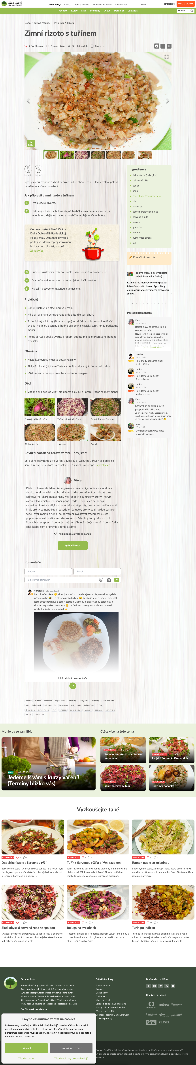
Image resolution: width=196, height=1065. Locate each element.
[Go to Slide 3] (82, 155)
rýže (27, 705)
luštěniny (95, 701)
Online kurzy (101, 993)
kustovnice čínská (66, 705)
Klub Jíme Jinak (103, 1000)
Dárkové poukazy (104, 1019)
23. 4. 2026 (141, 358)
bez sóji (29, 715)
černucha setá (108, 701)
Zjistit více (103, 465)
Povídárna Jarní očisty (147, 376)
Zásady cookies (27, 1058)
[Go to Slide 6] (129, 155)
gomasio (88, 710)
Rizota (70, 23)
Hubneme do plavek (102, 5)
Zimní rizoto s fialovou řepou (37, 710)
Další (143, 5)
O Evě (107, 10)
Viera (78, 480)
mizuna (38, 701)
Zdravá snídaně (82, 5)
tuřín (79, 705)
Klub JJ (67, 5)
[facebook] (162, 46)
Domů (27, 23)
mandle (29, 701)
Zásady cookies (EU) (105, 1011)
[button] (98, 101)
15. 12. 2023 (52, 591)
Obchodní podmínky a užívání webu (113, 1015)
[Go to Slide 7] (145, 155)
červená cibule (75, 710)
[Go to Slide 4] (98, 155)
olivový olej (110, 710)
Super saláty (121, 5)
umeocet (62, 710)
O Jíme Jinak (102, 996)
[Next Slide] (168, 100)
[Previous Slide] (28, 100)
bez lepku (48, 701)
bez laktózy (39, 715)
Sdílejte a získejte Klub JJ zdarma (111, 1004)
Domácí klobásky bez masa (150, 431)
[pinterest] (169, 46)
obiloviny (72, 701)
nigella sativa (60, 701)
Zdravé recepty (42, 23)
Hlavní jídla (58, 23)
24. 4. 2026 (140, 324)
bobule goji (36, 705)
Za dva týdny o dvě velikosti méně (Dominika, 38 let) (151, 275)
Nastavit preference (71, 1047)
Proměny (95, 10)
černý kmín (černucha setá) (147, 196)
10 (165, 303)
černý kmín (84, 701)
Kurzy (74, 10)
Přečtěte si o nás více (67, 1004)
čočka (99, 705)
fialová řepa (89, 705)
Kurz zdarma (186, 4)
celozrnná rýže (50, 705)
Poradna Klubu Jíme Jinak (149, 361)
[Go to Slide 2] (66, 155)
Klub (83, 10)
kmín (54, 710)
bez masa (98, 710)
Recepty (63, 10)
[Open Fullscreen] (166, 57)
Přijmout (27, 1047)
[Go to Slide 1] (51, 155)
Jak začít (133, 10)
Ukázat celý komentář (153, 348)
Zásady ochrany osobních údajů (111, 1008)
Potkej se (119, 10)
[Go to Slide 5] (113, 155)
